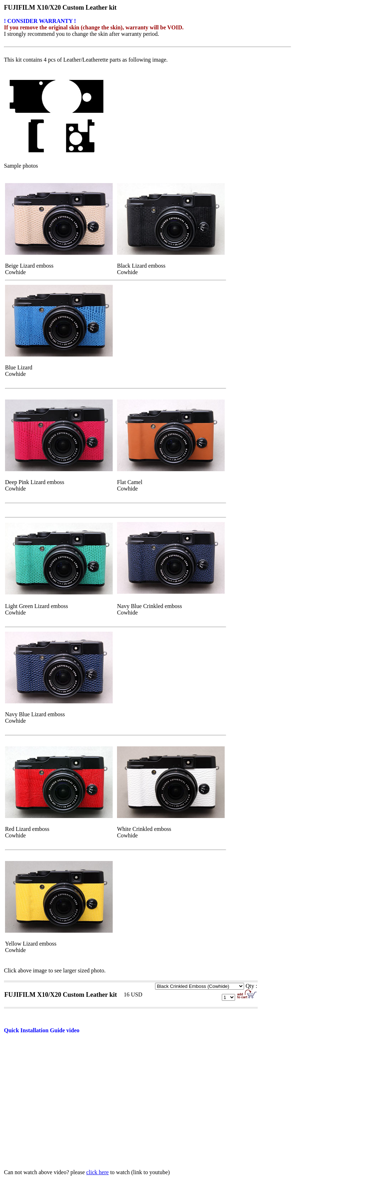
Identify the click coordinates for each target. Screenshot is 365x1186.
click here (97, 1172)
